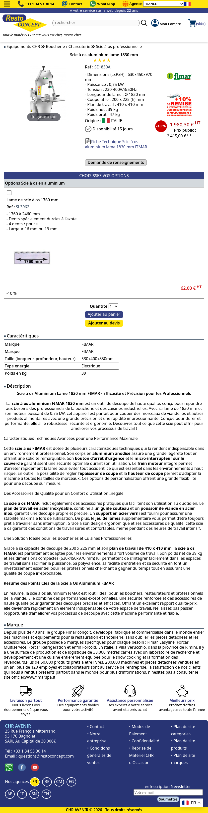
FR (34, 781)
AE (9, 794)
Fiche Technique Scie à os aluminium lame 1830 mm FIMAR (116, 144)
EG (71, 781)
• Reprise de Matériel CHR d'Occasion (141, 755)
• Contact (95, 726)
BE (47, 781)
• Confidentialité (144, 741)
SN (34, 794)
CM (59, 781)
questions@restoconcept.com (46, 756)
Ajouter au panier (104, 314)
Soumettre (168, 799)
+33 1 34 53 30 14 (39, 3)
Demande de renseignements (116, 162)
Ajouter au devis (104, 323)
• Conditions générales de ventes (99, 755)
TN (46, 794)
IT (22, 794)
